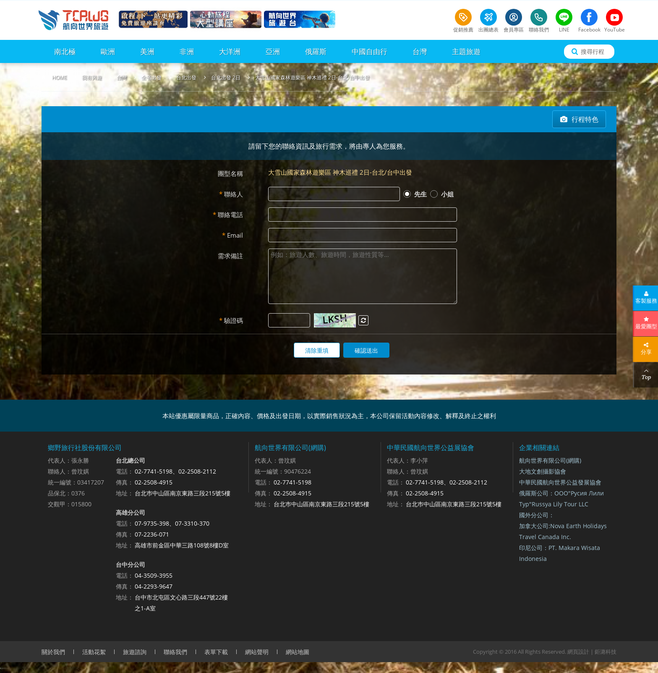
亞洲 (273, 51)
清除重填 (317, 350)
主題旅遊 (466, 51)
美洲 (147, 51)
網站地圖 (297, 652)
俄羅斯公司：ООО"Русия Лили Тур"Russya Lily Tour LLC (561, 498)
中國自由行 (369, 51)
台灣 (420, 51)
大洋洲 (229, 51)
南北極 (65, 51)
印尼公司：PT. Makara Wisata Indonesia (559, 553)
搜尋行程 (592, 51)
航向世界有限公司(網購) (550, 460)
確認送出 (366, 350)
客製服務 (646, 300)
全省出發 (151, 77)
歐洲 (108, 51)
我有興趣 (92, 77)
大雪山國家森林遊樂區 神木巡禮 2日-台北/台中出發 (312, 77)
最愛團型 (646, 326)
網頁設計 (578, 651)
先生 (415, 194)
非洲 (187, 51)
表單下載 (216, 652)
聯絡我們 (175, 652)
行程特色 (585, 119)
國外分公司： (536, 515)
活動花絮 (94, 652)
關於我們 (53, 652)
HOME (59, 77)
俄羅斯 (315, 51)
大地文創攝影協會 (542, 471)
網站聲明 (257, 652)
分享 (646, 352)
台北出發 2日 (225, 77)
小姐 (442, 194)
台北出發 (186, 77)
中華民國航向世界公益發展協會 (560, 482)
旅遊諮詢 (134, 652)
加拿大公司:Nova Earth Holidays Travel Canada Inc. (563, 531)
